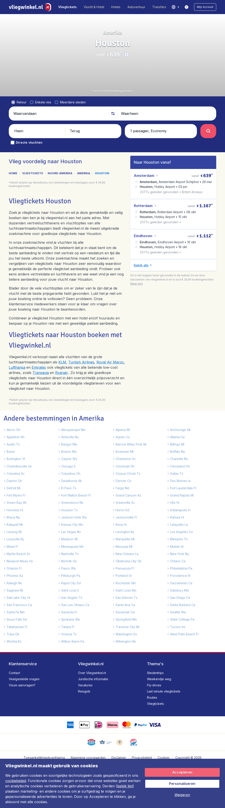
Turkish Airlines (81, 371)
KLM (62, 371)
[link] (186, 7)
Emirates (39, 376)
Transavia (41, 381)
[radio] (18, 109)
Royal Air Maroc (110, 371)
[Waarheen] (166, 120)
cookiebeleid (15, 781)
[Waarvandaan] (59, 120)
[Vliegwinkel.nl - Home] (31, 7)
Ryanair (61, 381)
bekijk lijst (125, 786)
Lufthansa (17, 376)
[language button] (175, 7)
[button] (205, 7)
